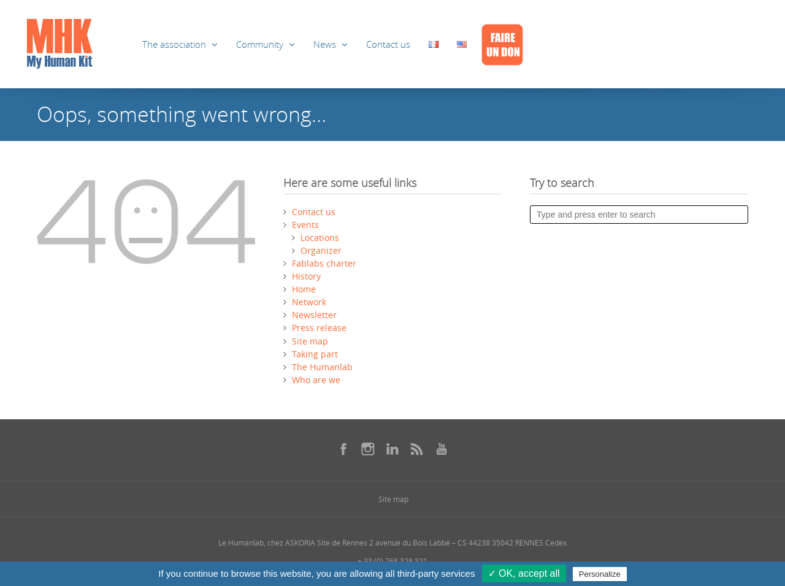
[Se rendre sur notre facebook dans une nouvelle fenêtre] (343, 449)
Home (304, 289)
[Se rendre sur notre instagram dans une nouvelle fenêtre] (368, 449)
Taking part (315, 354)
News (324, 44)
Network (309, 302)
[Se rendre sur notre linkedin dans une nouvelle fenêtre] (392, 449)
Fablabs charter (324, 263)
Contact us (388, 44)
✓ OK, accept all (524, 573)
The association (174, 44)
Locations (320, 237)
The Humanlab (322, 367)
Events (305, 224)
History (306, 276)
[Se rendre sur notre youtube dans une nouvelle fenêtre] (441, 449)
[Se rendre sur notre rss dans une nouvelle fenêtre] (417, 449)
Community (259, 44)
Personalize (600, 574)
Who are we (316, 380)
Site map (310, 341)
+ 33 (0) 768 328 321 (392, 561)
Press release (319, 327)
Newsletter (314, 315)
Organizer (321, 250)
